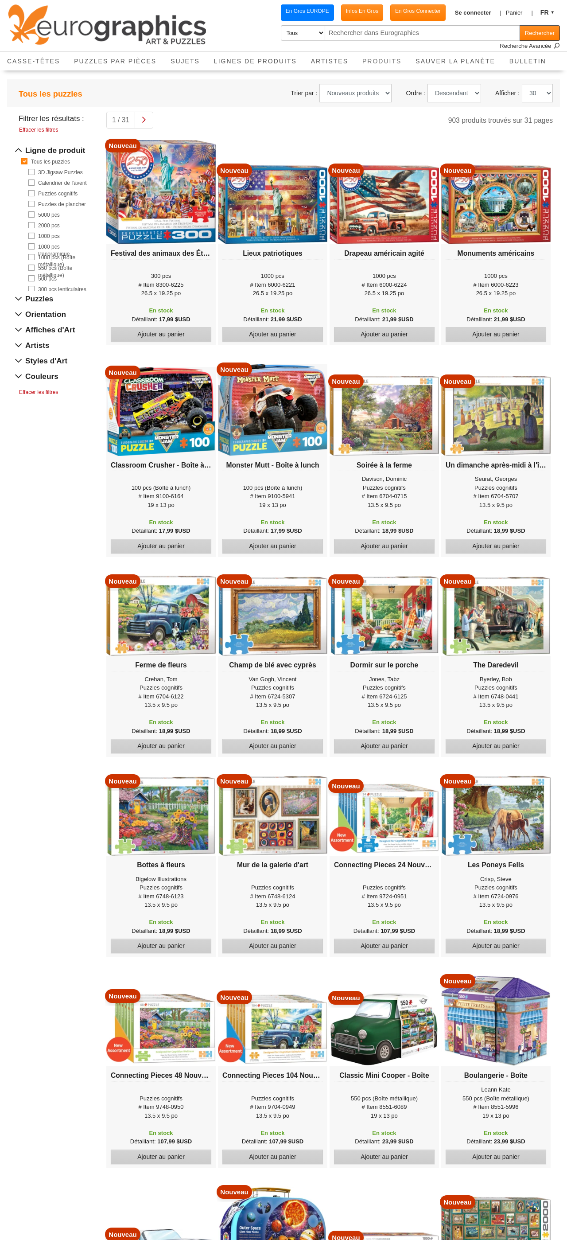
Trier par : (304, 93)
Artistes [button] (329, 61)
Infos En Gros (353, 11)
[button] (471, 12)
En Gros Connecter (409, 11)
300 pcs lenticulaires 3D (62, 289)
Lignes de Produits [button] (255, 61)
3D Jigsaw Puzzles (60, 172)
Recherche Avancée (530, 46)
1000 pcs (49, 236)
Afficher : (507, 93)
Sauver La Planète (455, 61)
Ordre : (415, 93)
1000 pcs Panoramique (54, 247)
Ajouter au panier (161, 334)
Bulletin (527, 61)
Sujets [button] (185, 61)
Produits (385, 58)
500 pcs (47, 279)
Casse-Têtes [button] (33, 61)
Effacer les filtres (38, 130)
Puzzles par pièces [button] (115, 61)
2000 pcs (49, 225)
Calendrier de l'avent (62, 183)
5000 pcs (49, 215)
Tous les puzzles (50, 162)
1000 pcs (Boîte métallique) (56, 257)
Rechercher (540, 33)
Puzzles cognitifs (58, 194)
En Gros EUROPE (298, 11)
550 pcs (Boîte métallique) (55, 268)
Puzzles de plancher (62, 204)
